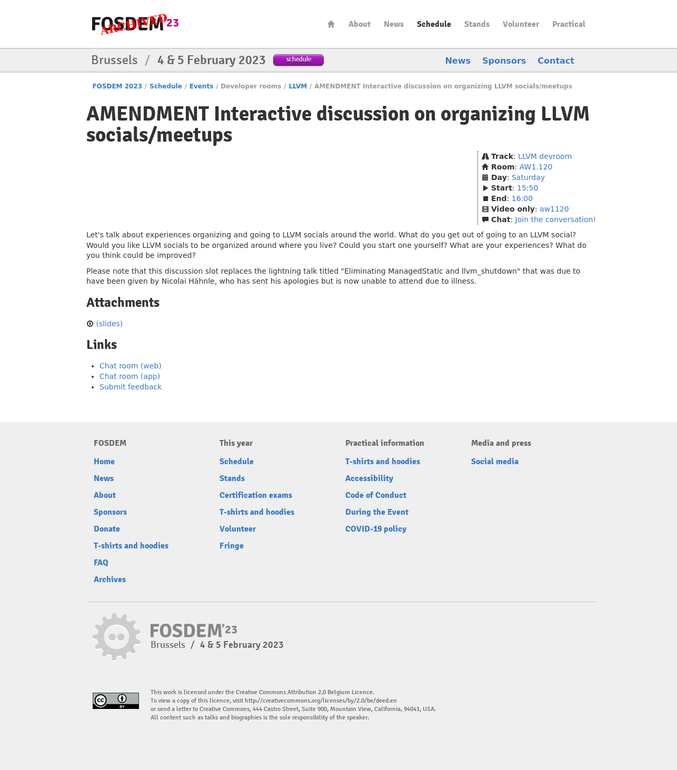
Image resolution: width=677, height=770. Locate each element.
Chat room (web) (130, 366)
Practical (568, 24)
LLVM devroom (545, 156)
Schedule (434, 24)
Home (331, 24)
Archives (110, 579)
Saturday (528, 177)
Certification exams (256, 495)
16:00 (522, 198)
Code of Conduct (375, 495)
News (394, 24)
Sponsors (504, 61)
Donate (107, 529)
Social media (495, 461)
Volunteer (521, 24)
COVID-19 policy (375, 529)
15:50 (527, 188)
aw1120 (554, 209)
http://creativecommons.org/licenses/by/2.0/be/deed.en (321, 701)
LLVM (297, 86)
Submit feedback (130, 387)
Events (202, 86)
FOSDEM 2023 (117, 86)
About (360, 24)
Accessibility (369, 478)
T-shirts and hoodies (131, 546)
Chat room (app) (129, 376)
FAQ (101, 562)
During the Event (377, 512)
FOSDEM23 (135, 24)
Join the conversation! (555, 219)
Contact (555, 61)
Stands (477, 24)
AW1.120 (536, 167)
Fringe (232, 546)
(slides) (109, 323)
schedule (298, 59)
